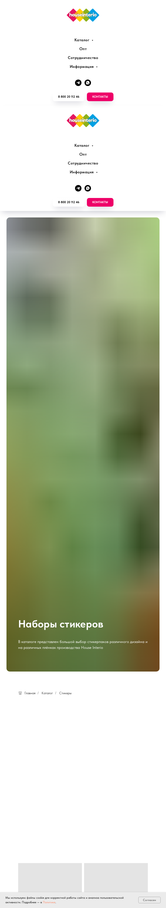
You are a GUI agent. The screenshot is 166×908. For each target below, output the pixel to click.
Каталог (82, 40)
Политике (49, 902)
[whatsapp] (88, 83)
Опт (83, 48)
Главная (26, 693)
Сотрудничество (83, 57)
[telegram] (78, 83)
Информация (82, 66)
